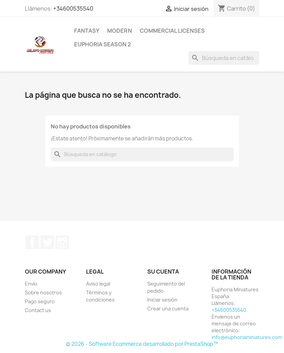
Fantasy (86, 30)
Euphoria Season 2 (102, 44)
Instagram (62, 242)
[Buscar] (223, 58)
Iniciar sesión (162, 299)
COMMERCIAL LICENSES (172, 30)
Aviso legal (98, 283)
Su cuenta (163, 271)
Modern (119, 30)
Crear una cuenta (167, 308)
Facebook (32, 242)
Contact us (38, 310)
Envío (31, 283)
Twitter (47, 242)
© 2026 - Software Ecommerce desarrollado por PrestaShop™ (142, 344)
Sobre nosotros (43, 292)
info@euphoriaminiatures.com (247, 337)
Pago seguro (40, 301)
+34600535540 (73, 8)
